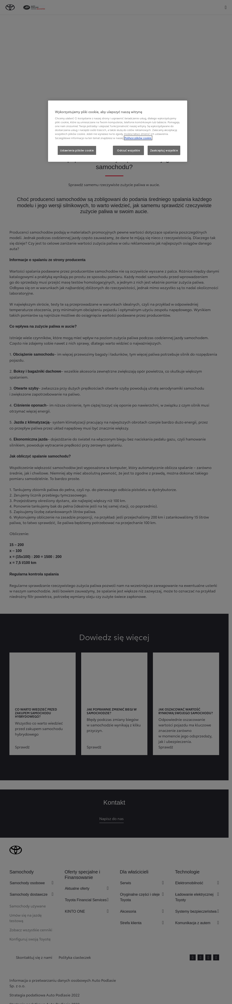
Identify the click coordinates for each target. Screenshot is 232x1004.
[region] (117, 131)
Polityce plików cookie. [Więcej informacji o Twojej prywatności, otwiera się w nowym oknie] (138, 138)
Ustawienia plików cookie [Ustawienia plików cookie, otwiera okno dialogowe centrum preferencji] (77, 150)
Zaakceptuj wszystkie (164, 150)
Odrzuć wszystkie (128, 150)
